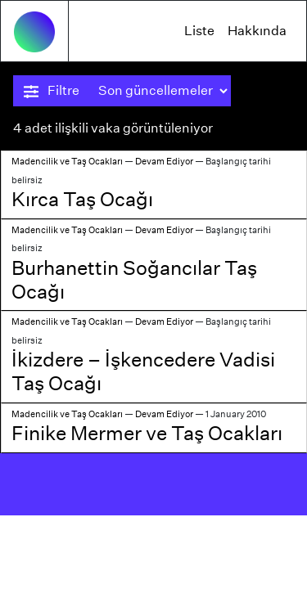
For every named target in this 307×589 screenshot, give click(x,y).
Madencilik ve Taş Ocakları (67, 161)
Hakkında (257, 30)
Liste (199, 30)
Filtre (51, 91)
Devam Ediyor (164, 161)
